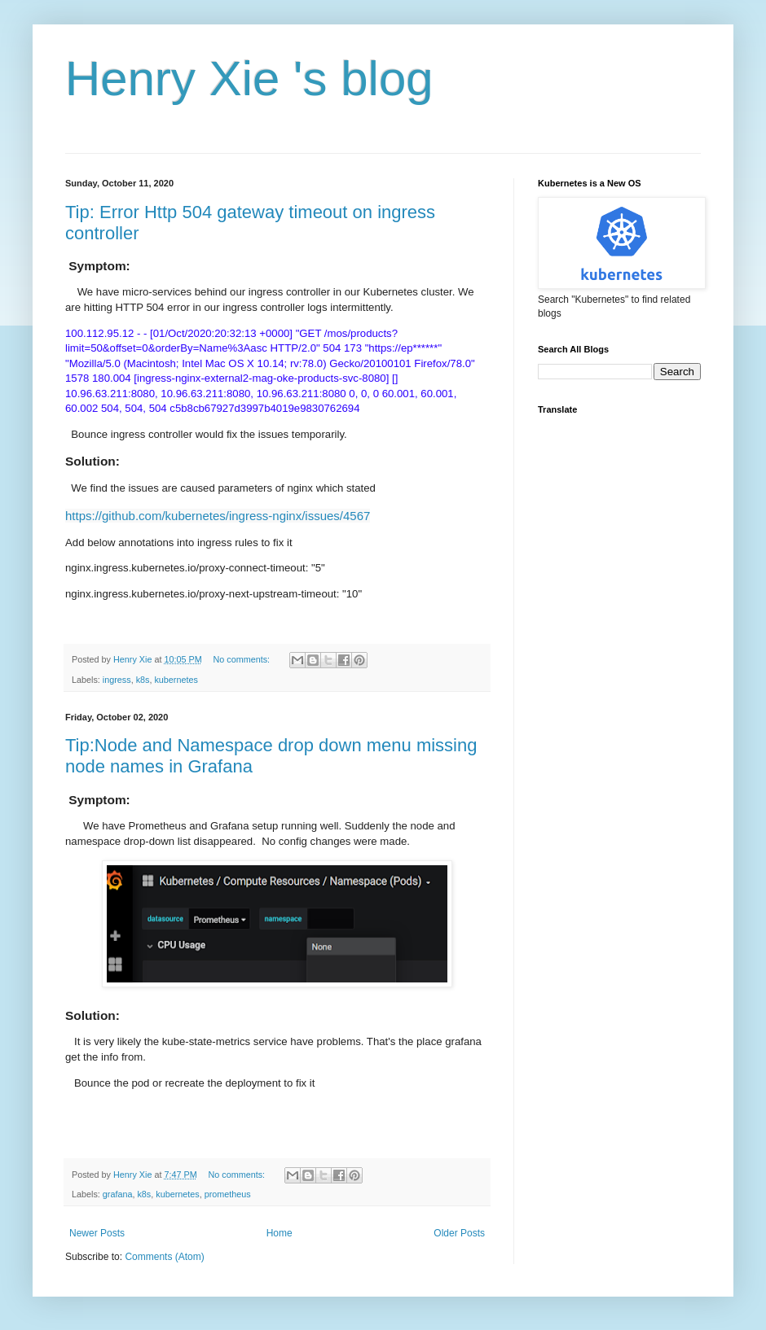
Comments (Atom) (164, 1256)
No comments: (242, 659)
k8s (143, 680)
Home (279, 1233)
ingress (117, 680)
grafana (118, 1194)
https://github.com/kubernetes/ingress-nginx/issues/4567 (217, 516)
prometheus (228, 1194)
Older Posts (459, 1233)
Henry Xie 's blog (249, 78)
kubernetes (175, 680)
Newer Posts (97, 1233)
